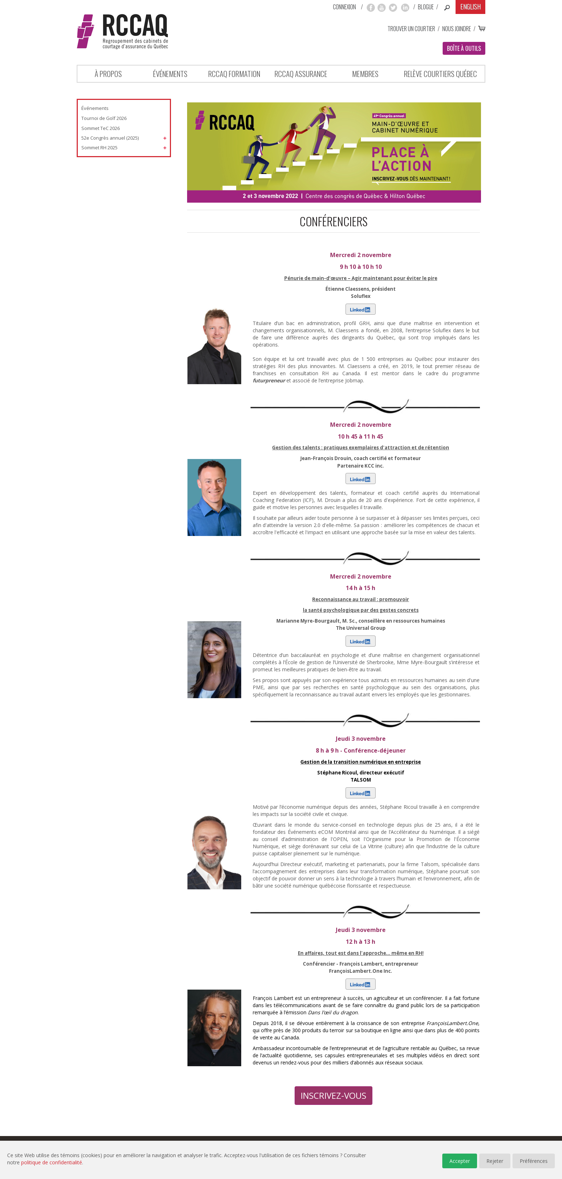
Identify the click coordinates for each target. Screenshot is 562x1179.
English (470, 6)
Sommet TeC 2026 (100, 128)
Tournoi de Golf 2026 (104, 118)
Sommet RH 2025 (99, 147)
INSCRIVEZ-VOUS (333, 1095)
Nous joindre (456, 28)
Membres (365, 73)
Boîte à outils (464, 48)
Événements (170, 73)
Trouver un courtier (411, 28)
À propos (108, 73)
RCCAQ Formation (234, 73)
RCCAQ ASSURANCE (301, 73)
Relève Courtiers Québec (440, 73)
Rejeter (494, 1161)
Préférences (534, 1161)
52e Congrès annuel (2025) (110, 138)
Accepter (459, 1161)
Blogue (426, 7)
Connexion (344, 7)
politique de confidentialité (51, 1162)
